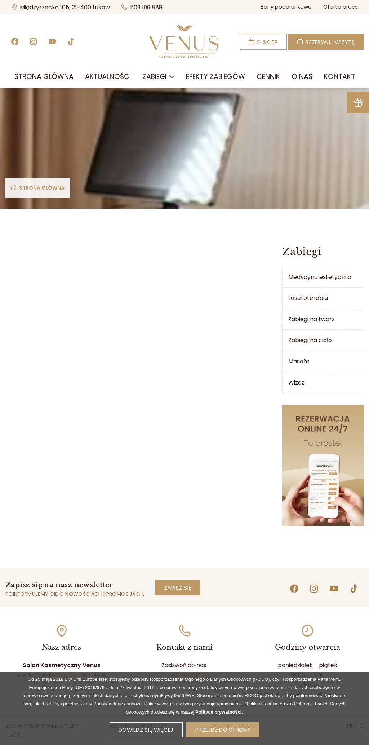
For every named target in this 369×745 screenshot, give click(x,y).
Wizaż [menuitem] (296, 382)
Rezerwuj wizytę (326, 42)
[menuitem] (44, 76)
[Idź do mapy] (61, 631)
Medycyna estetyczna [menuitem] (319, 277)
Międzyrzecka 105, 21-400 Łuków (63, 7)
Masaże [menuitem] (299, 361)
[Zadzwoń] (184, 631)
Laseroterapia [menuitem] (308, 298)
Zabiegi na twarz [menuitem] (311, 319)
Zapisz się (177, 587)
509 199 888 (142, 7)
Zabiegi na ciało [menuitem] (310, 340)
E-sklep (263, 42)
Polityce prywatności (218, 721)
